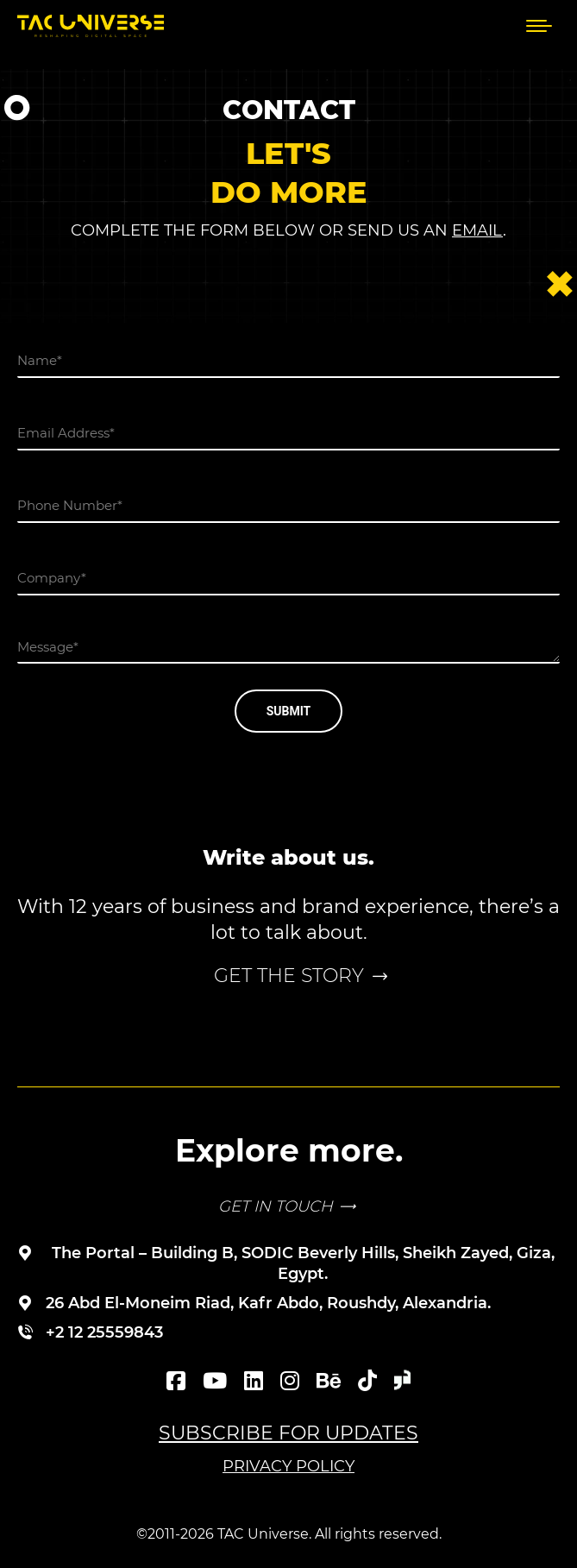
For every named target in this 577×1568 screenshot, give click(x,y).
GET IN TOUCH (275, 1206)
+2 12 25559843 (104, 1332)
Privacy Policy (288, 1466)
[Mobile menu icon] (539, 25)
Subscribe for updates (288, 1433)
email (477, 230)
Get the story (289, 975)
